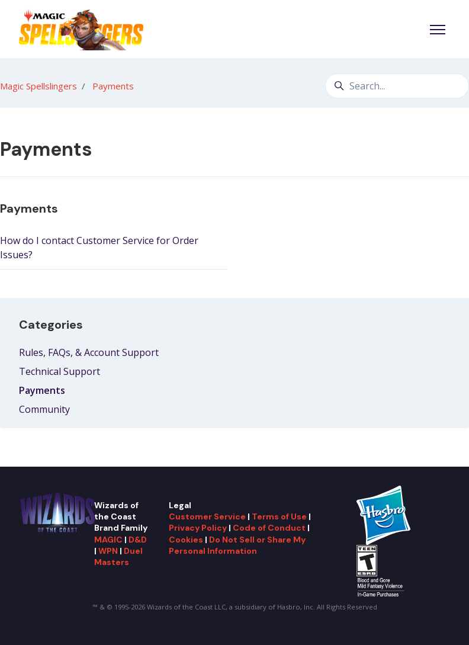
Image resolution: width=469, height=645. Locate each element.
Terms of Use (279, 516)
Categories (51, 324)
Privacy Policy (198, 527)
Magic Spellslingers (38, 86)
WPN (108, 550)
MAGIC (108, 539)
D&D (138, 539)
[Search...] (397, 85)
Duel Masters (118, 556)
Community (44, 409)
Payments (113, 86)
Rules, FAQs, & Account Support (89, 352)
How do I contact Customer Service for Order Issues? (99, 247)
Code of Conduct (269, 527)
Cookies (186, 539)
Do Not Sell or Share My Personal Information (237, 545)
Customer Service (207, 516)
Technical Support (59, 371)
